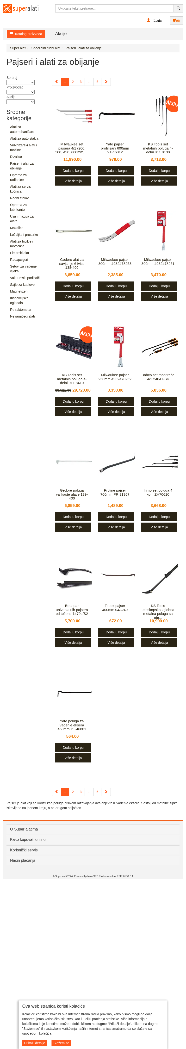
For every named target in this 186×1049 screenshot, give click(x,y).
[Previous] (56, 82)
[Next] (106, 82)
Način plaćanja (22, 860)
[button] (154, 20)
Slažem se (61, 1043)
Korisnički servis (24, 850)
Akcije (61, 33)
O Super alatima (24, 829)
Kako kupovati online (28, 839)
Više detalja (73, 181)
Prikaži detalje (34, 1043)
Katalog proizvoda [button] (26, 34)
